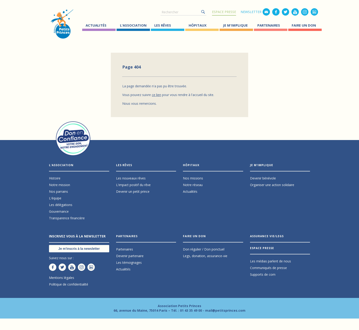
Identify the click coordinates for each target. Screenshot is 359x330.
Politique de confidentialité (68, 284)
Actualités (96, 25)
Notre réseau (193, 185)
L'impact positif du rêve (133, 185)
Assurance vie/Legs (267, 236)
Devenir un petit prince (133, 191)
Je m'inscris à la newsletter (79, 248)
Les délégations (60, 205)
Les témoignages (129, 262)
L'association (133, 25)
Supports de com (262, 274)
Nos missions (193, 178)
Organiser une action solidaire (272, 185)
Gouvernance (59, 211)
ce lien (156, 95)
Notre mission (59, 185)
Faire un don (304, 25)
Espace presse (224, 12)
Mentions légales (61, 277)
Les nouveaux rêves (131, 178)
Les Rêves (162, 25)
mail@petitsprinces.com (225, 310)
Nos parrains (58, 191)
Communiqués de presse (268, 268)
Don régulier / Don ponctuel (203, 249)
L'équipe (55, 198)
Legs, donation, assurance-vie (205, 256)
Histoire (54, 178)
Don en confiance (73, 142)
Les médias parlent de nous (270, 261)
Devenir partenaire (130, 256)
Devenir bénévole (263, 178)
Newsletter (251, 12)
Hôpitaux (198, 25)
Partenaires (268, 25)
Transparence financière (67, 218)
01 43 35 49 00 (191, 310)
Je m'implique (235, 25)
